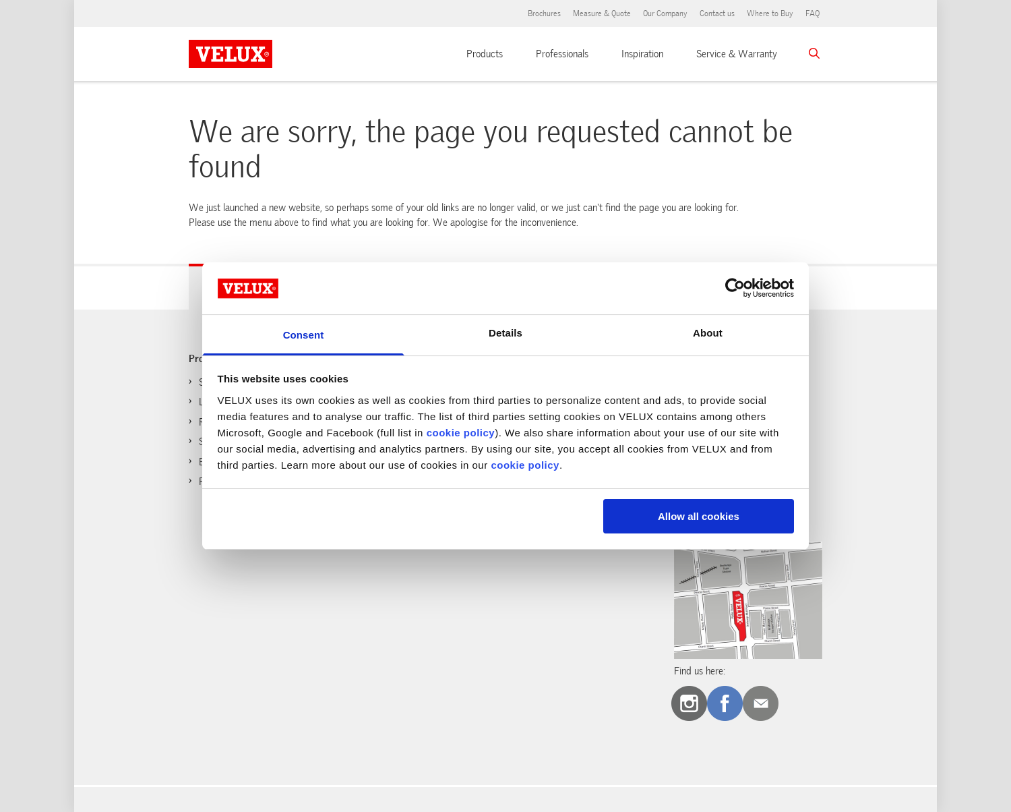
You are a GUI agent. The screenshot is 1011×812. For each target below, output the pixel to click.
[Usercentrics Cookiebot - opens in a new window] (735, 288)
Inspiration (642, 54)
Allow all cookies (698, 516)
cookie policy (461, 432)
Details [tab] (505, 333)
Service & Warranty (736, 54)
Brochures (544, 13)
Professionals (562, 54)
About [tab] (708, 333)
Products (484, 54)
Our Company (665, 13)
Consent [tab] (303, 335)
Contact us (717, 13)
